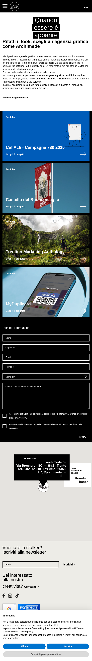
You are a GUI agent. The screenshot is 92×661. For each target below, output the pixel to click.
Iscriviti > (69, 564)
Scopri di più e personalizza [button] (46, 654)
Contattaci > (32, 586)
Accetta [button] (67, 646)
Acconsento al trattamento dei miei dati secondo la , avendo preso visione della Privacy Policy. (49, 416)
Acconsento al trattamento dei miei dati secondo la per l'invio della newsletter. (45, 426)
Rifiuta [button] (24, 646)
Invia (82, 436)
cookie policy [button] (26, 631)
